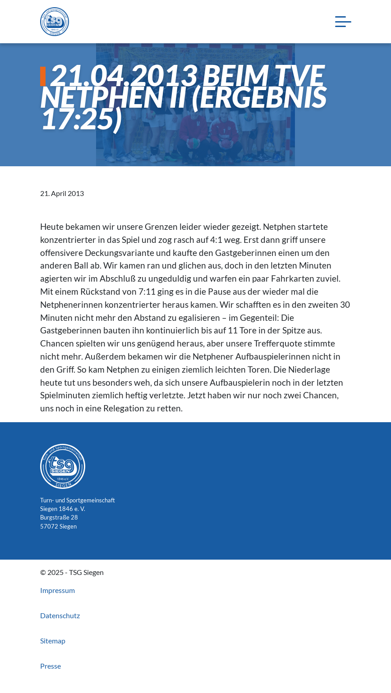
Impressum (57, 590)
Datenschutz (60, 615)
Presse (50, 665)
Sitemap (52, 640)
